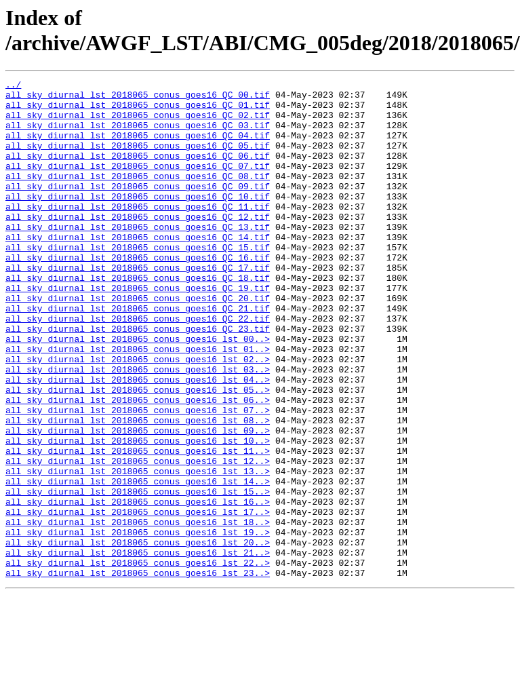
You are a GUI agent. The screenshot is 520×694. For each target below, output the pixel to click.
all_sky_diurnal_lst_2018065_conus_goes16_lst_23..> (137, 672)
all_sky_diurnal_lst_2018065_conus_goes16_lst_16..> (137, 587)
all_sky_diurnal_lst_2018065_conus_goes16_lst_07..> (137, 477)
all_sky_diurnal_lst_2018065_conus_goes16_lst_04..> (137, 440)
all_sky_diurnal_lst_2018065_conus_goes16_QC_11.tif (137, 233)
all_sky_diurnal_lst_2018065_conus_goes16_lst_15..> (137, 574)
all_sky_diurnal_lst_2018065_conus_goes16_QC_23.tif (137, 379)
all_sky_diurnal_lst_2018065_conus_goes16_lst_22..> (137, 660)
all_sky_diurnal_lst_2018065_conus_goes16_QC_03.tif (137, 135)
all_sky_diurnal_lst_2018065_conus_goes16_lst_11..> (137, 526)
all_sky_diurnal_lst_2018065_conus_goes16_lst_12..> (137, 538)
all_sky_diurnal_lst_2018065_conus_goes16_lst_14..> (137, 562)
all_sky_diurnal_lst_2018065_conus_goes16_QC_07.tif (137, 184)
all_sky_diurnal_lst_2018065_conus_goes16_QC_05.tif (137, 159)
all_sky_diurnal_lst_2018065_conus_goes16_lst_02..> (137, 416)
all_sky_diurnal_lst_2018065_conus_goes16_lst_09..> (137, 501)
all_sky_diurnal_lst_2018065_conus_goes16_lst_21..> (137, 648)
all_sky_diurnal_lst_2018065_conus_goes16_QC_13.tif (137, 257)
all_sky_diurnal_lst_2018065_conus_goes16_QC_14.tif (137, 269)
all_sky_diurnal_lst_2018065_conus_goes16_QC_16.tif (137, 294)
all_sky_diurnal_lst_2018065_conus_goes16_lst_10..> (137, 513)
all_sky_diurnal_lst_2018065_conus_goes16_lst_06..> (137, 465)
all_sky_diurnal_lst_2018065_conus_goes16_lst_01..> (137, 404)
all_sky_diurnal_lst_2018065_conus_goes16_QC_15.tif (137, 281)
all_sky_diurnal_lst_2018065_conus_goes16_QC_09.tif (137, 208)
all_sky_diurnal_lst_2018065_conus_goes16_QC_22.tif (137, 367)
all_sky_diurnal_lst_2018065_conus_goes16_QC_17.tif (137, 306)
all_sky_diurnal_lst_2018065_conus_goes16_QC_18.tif (137, 318)
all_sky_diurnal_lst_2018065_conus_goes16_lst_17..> (137, 599)
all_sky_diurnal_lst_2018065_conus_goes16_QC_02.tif (137, 123)
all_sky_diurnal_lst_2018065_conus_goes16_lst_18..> (137, 611)
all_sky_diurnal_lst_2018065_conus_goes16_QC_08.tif (137, 196)
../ (13, 86)
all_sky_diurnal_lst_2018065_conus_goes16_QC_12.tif (137, 245)
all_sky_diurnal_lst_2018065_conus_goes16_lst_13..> (137, 550)
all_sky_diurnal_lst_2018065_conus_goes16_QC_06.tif (137, 172)
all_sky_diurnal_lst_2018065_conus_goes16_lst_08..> (137, 489)
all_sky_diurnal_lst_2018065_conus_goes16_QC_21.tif (137, 355)
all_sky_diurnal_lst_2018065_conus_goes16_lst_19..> (137, 623)
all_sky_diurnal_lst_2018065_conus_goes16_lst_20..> (137, 636)
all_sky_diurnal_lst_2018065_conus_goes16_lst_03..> (137, 428)
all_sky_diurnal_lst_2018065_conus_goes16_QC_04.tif (137, 147)
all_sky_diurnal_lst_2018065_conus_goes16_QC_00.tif (137, 98)
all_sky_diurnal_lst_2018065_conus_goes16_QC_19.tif (137, 330)
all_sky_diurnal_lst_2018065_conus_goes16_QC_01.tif (137, 110)
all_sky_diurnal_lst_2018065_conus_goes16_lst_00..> (137, 391)
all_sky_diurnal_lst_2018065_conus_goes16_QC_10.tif (137, 220)
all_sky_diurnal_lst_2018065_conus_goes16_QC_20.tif (137, 342)
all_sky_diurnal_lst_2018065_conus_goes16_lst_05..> (137, 452)
